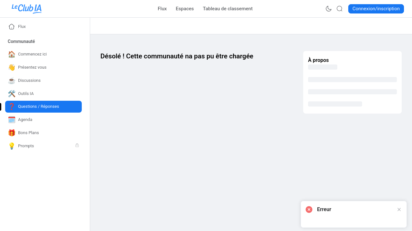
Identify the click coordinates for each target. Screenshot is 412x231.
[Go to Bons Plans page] (43, 133)
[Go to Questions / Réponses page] (43, 107)
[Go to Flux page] (162, 8)
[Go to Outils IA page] (43, 94)
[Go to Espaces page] (185, 8)
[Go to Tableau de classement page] (228, 8)
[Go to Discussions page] (43, 81)
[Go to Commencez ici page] (43, 54)
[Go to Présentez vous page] (43, 67)
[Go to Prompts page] (43, 146)
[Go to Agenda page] (43, 120)
